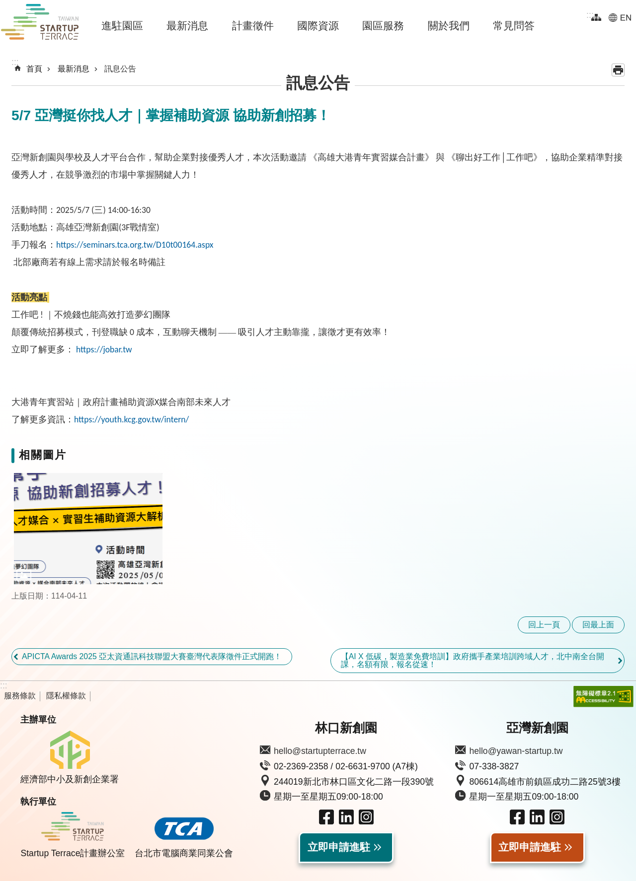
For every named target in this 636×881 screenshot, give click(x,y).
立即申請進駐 (339, 847)
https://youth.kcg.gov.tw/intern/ (131, 419)
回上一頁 (544, 624)
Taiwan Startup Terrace (40, 24)
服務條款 (20, 695)
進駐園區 (122, 25)
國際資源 (318, 25)
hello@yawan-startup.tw (515, 751)
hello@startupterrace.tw (320, 751)
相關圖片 (43, 455)
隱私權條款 (66, 695)
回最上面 (598, 624)
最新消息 (187, 25)
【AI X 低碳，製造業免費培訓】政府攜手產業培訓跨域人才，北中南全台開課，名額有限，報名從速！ (472, 660)
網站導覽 (596, 17)
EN (620, 17)
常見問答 (514, 25)
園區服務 (383, 25)
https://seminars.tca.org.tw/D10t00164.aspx (134, 244)
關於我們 (449, 25)
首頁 (34, 69)
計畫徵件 (253, 25)
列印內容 (618, 70)
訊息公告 (120, 69)
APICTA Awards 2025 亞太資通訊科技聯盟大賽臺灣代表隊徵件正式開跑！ (152, 656)
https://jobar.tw (104, 349)
